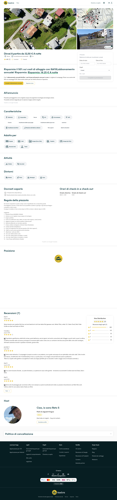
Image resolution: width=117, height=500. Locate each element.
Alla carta (29, 466)
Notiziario (94, 467)
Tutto (7, 399)
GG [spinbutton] (81, 63)
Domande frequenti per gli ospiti (33, 458)
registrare (29, 469)
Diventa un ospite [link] (95, 3)
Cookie (102, 490)
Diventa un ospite (47, 462)
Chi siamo (78, 457)
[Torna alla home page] (9, 3)
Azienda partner (80, 471)
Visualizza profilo (42, 430)
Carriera (78, 467)
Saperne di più (29, 83)
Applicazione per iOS (16, 457)
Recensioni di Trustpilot (82, 464)
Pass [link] (18, 3)
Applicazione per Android (17, 460)
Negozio (94, 457)
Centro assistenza (64, 457)
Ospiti (81, 67)
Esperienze (62, 464)
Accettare (89, 495)
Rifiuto (97, 495)
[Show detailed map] (58, 280)
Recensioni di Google (81, 460)
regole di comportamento (33, 462)
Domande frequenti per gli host (49, 458)
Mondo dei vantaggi (98, 464)
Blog (93, 460)
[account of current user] (110, 2)
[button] (104, 2)
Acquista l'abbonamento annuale (13, 83)
